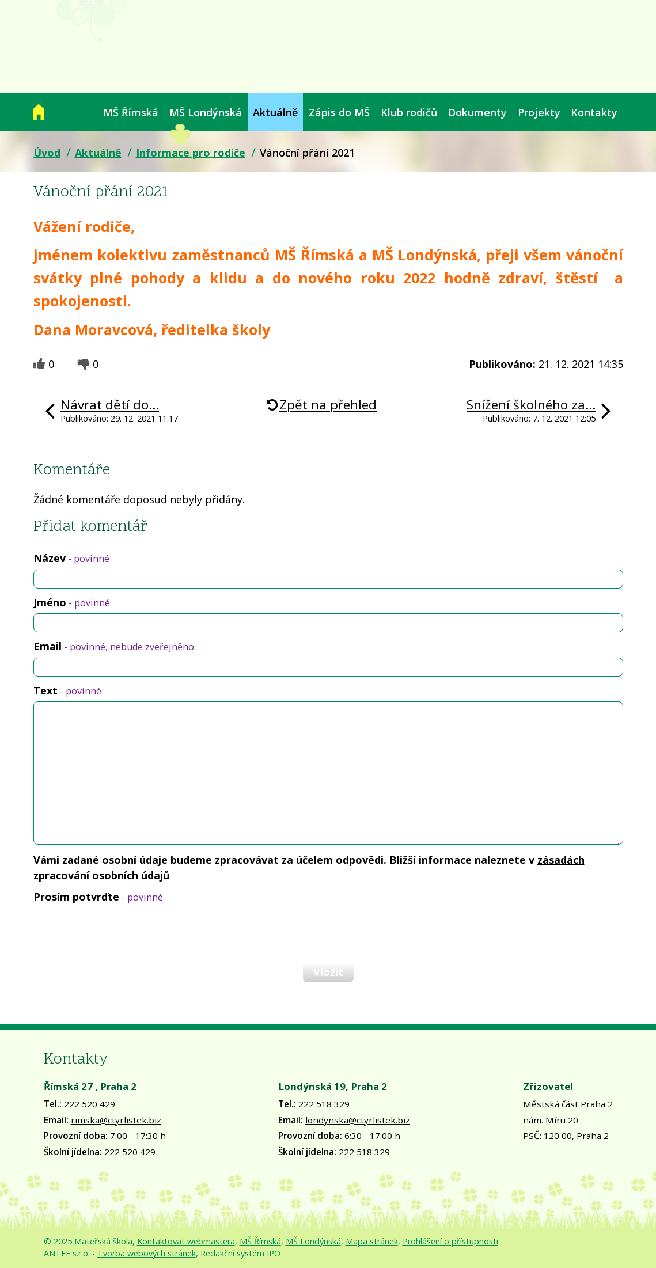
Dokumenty (477, 112)
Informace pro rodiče (190, 153)
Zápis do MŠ (339, 112)
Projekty (539, 112)
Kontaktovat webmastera (186, 1241)
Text (67, 690)
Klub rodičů (409, 112)
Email (113, 646)
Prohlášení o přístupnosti (450, 1241)
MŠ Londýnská (205, 112)
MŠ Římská (130, 112)
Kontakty (594, 112)
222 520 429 (89, 1104)
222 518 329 (324, 1104)
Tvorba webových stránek (146, 1253)
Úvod (38, 112)
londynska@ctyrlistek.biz (357, 1120)
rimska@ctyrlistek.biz (116, 1120)
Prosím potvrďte (98, 896)
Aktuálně (275, 112)
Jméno (71, 602)
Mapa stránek (372, 1241)
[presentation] (120, 932)
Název (71, 558)
